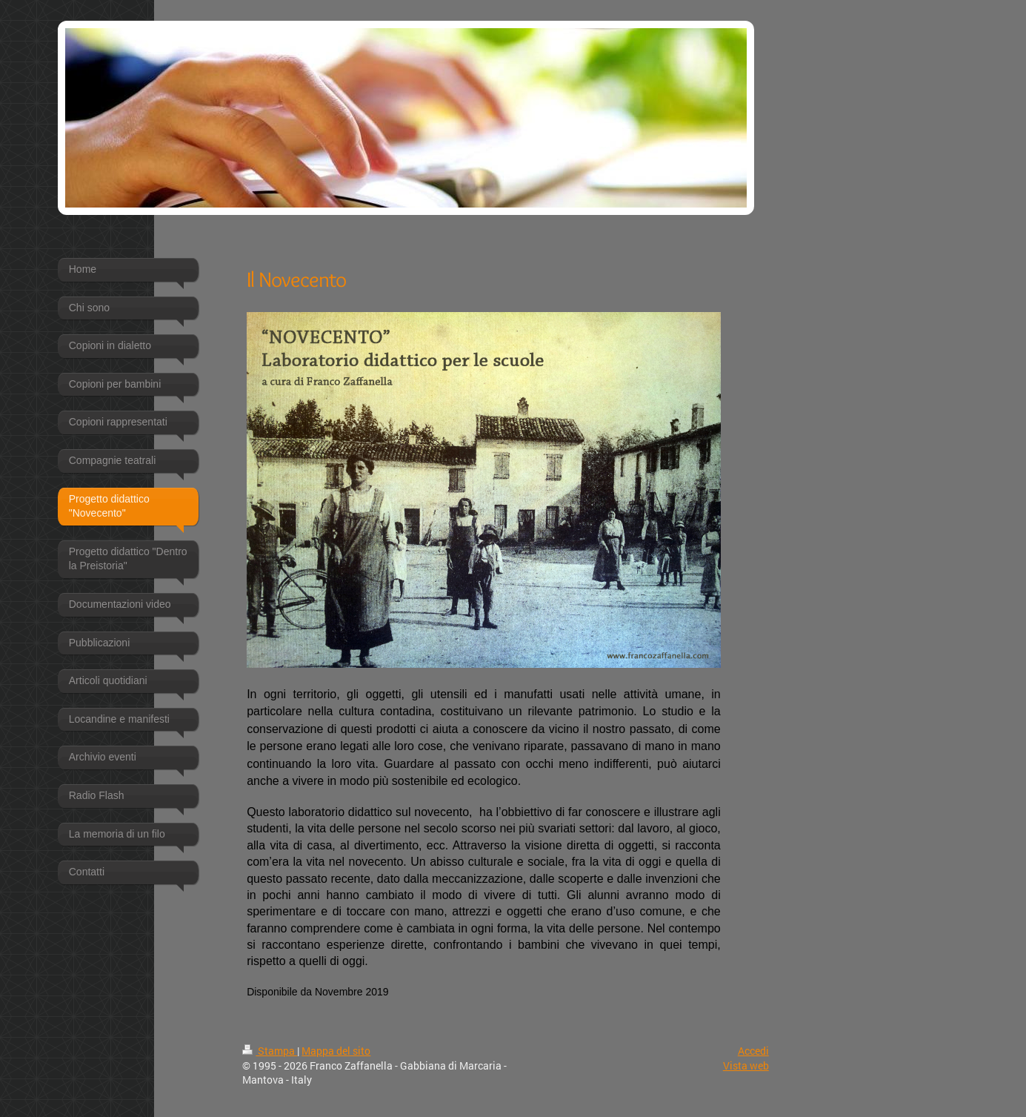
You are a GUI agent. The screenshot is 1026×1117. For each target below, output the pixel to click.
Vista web (746, 1065)
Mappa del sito (336, 1051)
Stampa (269, 1051)
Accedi (753, 1051)
